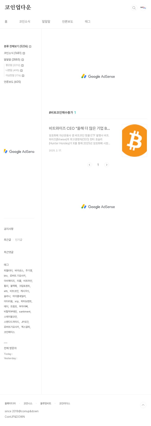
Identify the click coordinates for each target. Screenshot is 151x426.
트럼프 (13, 306)
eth (6, 291)
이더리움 (8, 301)
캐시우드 (25, 291)
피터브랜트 (26, 301)
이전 (89, 164)
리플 (19, 280)
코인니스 (28, 403)
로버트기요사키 (11, 326)
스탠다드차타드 (11, 321)
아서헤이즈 (9, 280)
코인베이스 (9, 332)
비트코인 (14, 291)
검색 (134, 8)
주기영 (29, 270)
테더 (6, 306)
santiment (24, 311)
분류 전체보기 (17, 46)
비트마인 (27, 280)
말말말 (46, 21)
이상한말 (15, 75)
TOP (143, 405)
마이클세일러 (19, 296)
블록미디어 (10, 403)
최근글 (7, 239)
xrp (17, 301)
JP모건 (25, 321)
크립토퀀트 (24, 285)
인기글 (18, 239)
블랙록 (13, 285)
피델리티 (8, 270)
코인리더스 (64, 403)
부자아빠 (23, 306)
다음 (106, 164)
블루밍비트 (45, 403)
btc (6, 275)
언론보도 (67, 21)
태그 (87, 21)
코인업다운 (18, 7)
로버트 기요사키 (18, 275)
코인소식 (24, 21)
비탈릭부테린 (10, 311)
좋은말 (15, 65)
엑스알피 (25, 326)
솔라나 (7, 296)
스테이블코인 (10, 316)
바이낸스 (19, 270)
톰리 (6, 285)
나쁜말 (14, 70)
